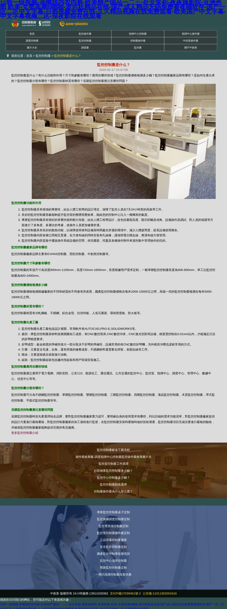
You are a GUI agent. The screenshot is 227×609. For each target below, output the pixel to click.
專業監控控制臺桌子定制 (113, 512)
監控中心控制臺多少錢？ (113, 477)
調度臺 (85, 47)
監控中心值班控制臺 (113, 560)
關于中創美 (190, 47)
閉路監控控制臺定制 (113, 567)
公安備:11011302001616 (160, 593)
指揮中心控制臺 (138, 33)
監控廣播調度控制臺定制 (113, 519)
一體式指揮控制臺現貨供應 (113, 574)
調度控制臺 (32, 40)
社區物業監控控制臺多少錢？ (113, 470)
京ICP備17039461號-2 (125, 593)
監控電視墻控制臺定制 (113, 526)
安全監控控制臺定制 (113, 547)
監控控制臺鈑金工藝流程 (113, 450)
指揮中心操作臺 (191, 33)
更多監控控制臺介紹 (24, 433)
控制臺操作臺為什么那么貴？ (113, 491)
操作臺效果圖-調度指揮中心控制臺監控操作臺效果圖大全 (113, 457)
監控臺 (138, 47)
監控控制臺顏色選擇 (113, 484)
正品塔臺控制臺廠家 (113, 540)
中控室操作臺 (190, 40)
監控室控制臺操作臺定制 (113, 533)
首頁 (32, 33)
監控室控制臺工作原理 (113, 463)
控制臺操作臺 (138, 40)
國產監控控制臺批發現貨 (113, 553)
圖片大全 (32, 47)
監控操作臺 (85, 33)
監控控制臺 (85, 40)
